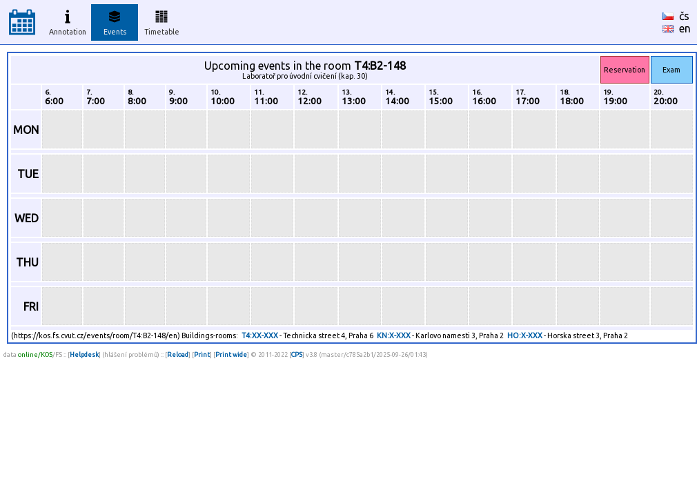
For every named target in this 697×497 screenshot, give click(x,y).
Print (202, 354)
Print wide (231, 354)
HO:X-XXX (524, 335)
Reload (177, 354)
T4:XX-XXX (260, 335)
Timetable (161, 21)
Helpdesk (84, 354)
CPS (296, 354)
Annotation (67, 21)
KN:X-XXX (394, 335)
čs (684, 16)
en (685, 28)
